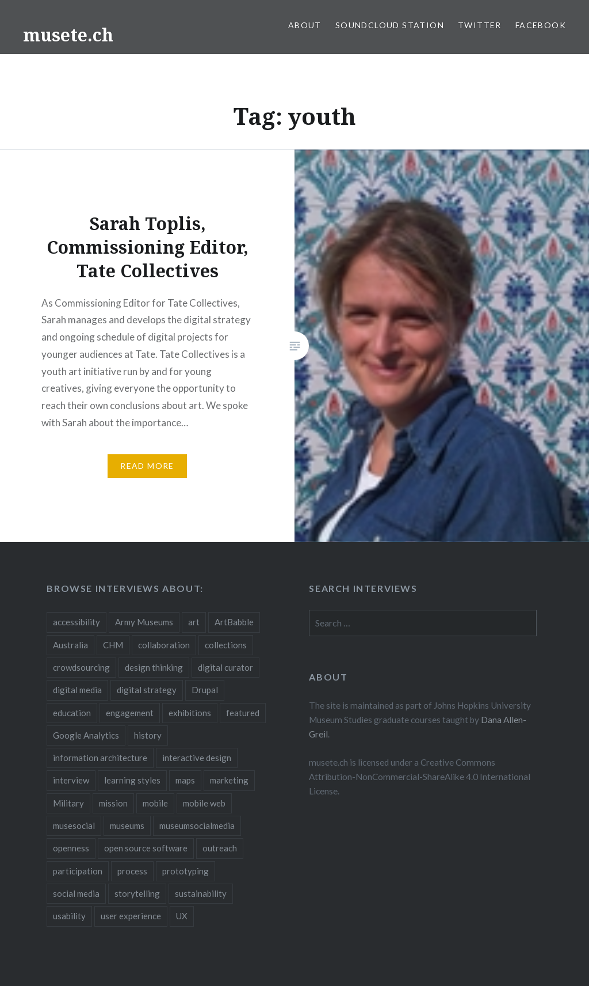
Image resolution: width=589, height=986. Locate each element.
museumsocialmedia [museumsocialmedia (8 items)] (197, 825)
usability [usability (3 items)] (69, 916)
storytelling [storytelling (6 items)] (137, 893)
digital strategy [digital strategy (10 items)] (147, 690)
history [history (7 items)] (148, 735)
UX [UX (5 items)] (182, 916)
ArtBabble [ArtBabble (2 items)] (234, 622)
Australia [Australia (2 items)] (70, 645)
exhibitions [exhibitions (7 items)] (190, 713)
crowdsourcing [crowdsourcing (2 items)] (81, 667)
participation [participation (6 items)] (77, 871)
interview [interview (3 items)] (71, 780)
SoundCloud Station (389, 25)
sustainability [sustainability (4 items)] (201, 893)
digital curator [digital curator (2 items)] (225, 667)
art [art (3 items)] (194, 622)
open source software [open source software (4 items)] (146, 848)
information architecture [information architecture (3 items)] (100, 757)
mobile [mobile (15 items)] (155, 803)
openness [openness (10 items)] (71, 848)
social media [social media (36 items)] (76, 893)
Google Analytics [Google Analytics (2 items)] (86, 735)
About (305, 25)
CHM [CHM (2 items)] (113, 645)
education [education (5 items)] (72, 713)
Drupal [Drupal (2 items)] (205, 690)
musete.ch (68, 35)
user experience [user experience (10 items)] (131, 916)
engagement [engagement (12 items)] (130, 713)
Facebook (540, 25)
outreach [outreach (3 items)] (219, 848)
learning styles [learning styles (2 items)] (132, 780)
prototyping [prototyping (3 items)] (185, 871)
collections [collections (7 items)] (226, 645)
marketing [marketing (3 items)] (229, 780)
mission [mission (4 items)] (113, 803)
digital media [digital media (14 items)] (77, 690)
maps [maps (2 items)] (185, 780)
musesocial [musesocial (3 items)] (74, 825)
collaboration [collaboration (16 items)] (164, 645)
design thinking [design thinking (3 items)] (154, 667)
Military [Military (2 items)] (68, 803)
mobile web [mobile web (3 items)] (204, 803)
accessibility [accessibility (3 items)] (76, 622)
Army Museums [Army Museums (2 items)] (144, 622)
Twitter (480, 25)
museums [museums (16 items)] (127, 825)
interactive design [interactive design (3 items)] (196, 757)
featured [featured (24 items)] (242, 713)
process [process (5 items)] (132, 871)
